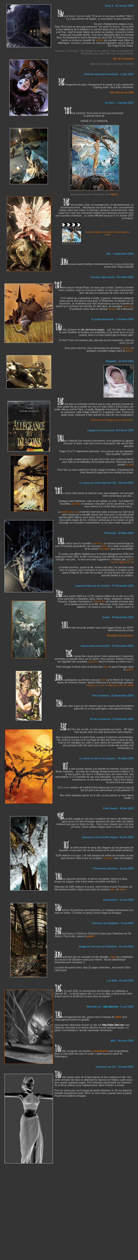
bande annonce (69, 512)
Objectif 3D (99, 601)
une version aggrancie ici (122, 561)
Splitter (99, 40)
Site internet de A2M (122, 92)
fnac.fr (114, 194)
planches (128, 306)
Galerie (112, 309)
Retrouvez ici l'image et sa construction (112, 420)
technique (104, 548)
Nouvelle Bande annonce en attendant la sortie (107, 233)
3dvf (103, 680)
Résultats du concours (120, 635)
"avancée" (108, 858)
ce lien (129, 464)
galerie (130, 669)
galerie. (129, 350)
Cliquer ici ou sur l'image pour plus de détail (110, 685)
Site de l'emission (123, 58)
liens (104, 546)
